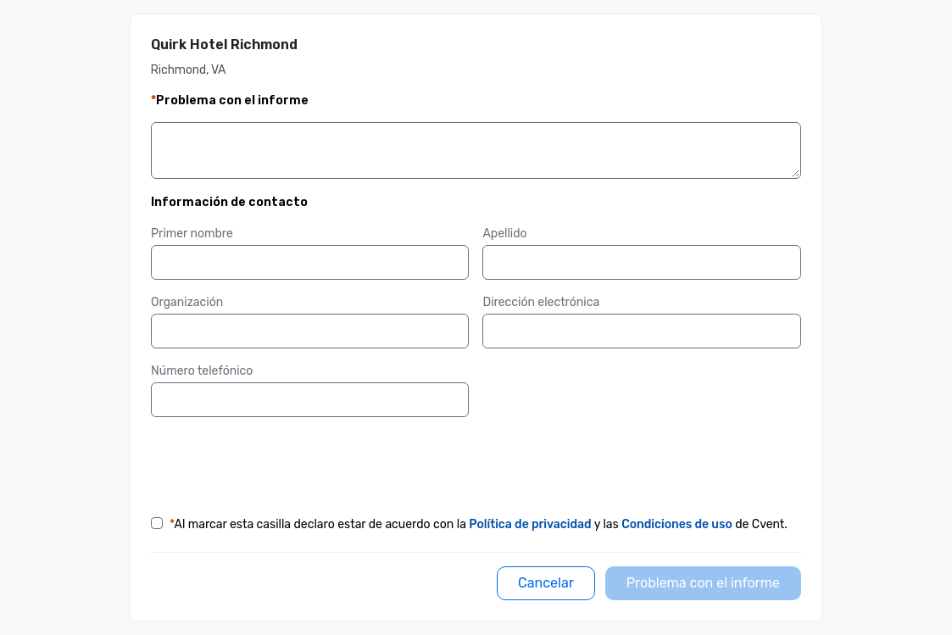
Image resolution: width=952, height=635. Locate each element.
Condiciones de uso (676, 524)
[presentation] (280, 464)
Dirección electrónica (540, 302)
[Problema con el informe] (703, 583)
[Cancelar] (546, 583)
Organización (187, 302)
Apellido (504, 233)
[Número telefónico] (310, 400)
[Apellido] (641, 263)
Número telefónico (202, 371)
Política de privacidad (530, 524)
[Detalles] (476, 154)
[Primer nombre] (310, 263)
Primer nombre (192, 233)
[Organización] (310, 331)
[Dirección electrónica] (641, 331)
